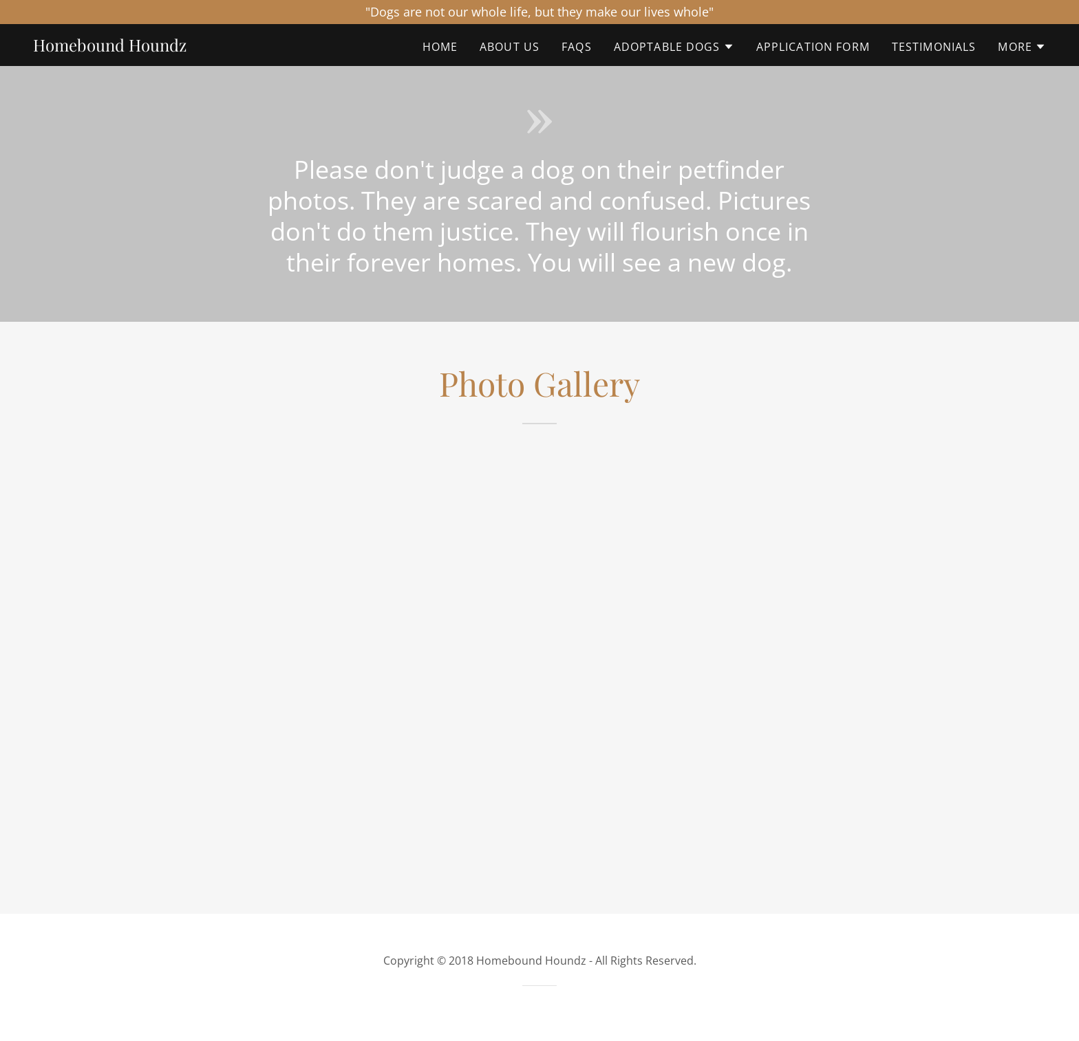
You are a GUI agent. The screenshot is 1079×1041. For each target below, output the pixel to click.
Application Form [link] (813, 46)
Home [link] (440, 46)
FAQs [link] (577, 46)
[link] (109, 47)
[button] (674, 47)
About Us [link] (510, 46)
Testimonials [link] (934, 46)
